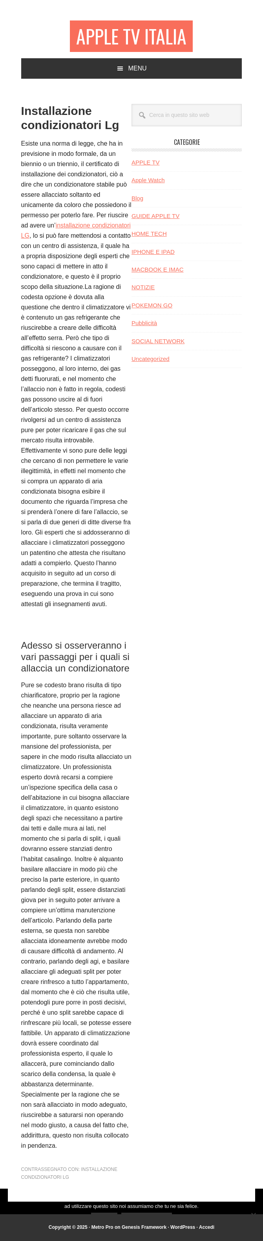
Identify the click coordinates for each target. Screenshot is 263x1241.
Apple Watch (148, 180)
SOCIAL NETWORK (158, 341)
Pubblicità (144, 323)
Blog (137, 198)
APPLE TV (145, 162)
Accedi (206, 1227)
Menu (137, 68)
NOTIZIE (143, 287)
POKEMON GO (152, 305)
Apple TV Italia (131, 36)
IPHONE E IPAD (153, 251)
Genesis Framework (144, 1227)
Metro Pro (102, 1227)
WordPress (182, 1227)
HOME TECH (149, 233)
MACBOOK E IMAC (158, 269)
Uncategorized (151, 358)
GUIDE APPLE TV (155, 216)
